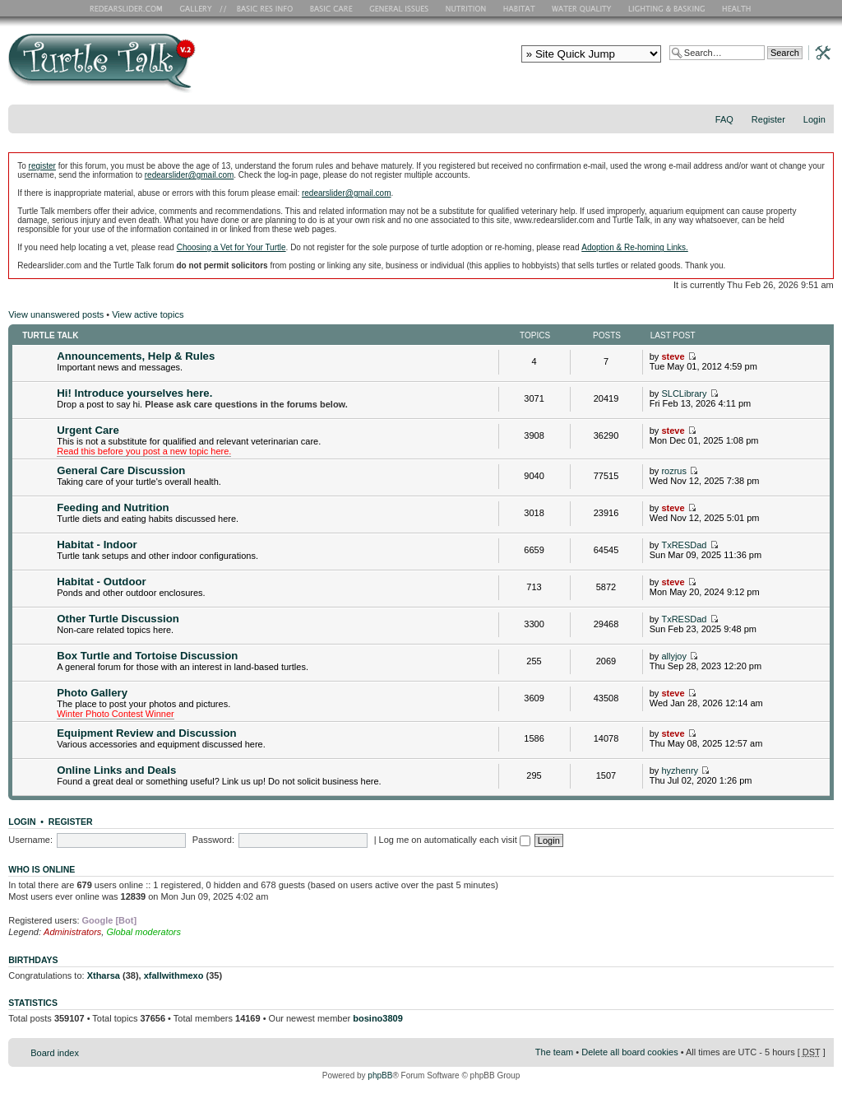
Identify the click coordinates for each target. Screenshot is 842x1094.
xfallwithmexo (174, 975)
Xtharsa (103, 975)
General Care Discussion (121, 470)
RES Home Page (129, 8)
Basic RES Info (261, 8)
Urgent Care (87, 430)
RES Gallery (201, 8)
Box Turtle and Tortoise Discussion (147, 655)
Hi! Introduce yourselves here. (134, 393)
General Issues (400, 8)
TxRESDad (683, 545)
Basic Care (330, 8)
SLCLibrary (683, 393)
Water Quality (581, 8)
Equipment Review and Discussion (146, 733)
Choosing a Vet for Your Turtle (231, 247)
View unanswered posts (56, 314)
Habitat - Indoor (96, 544)
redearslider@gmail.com (189, 174)
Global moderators (143, 932)
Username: (30, 840)
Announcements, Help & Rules (136, 356)
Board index (54, 1053)
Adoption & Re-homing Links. (634, 247)
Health (738, 8)
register (42, 165)
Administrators (72, 932)
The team (554, 1052)
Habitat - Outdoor (101, 581)
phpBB (380, 1075)
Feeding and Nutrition (113, 507)
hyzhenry (679, 770)
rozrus (674, 471)
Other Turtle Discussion (118, 618)
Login (814, 119)
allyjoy (674, 656)
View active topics (147, 314)
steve (672, 356)
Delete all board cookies (629, 1052)
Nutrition (468, 8)
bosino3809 (378, 1018)
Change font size (822, 140)
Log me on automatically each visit (454, 840)
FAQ (724, 119)
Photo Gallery (92, 693)
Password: (213, 840)
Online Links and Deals (116, 770)
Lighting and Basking (667, 8)
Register (768, 119)
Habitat (519, 8)
